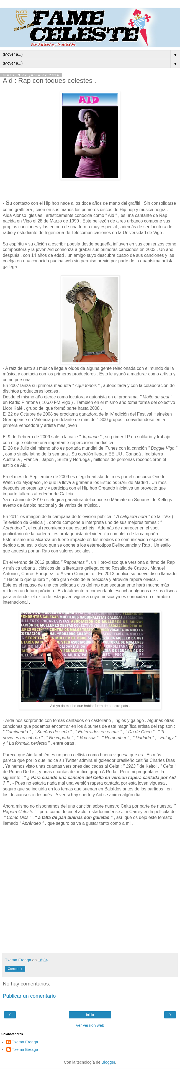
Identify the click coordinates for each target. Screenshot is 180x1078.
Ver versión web (90, 1025)
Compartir (15, 969)
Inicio (90, 1015)
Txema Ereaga (25, 1042)
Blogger (108, 1062)
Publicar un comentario (29, 996)
